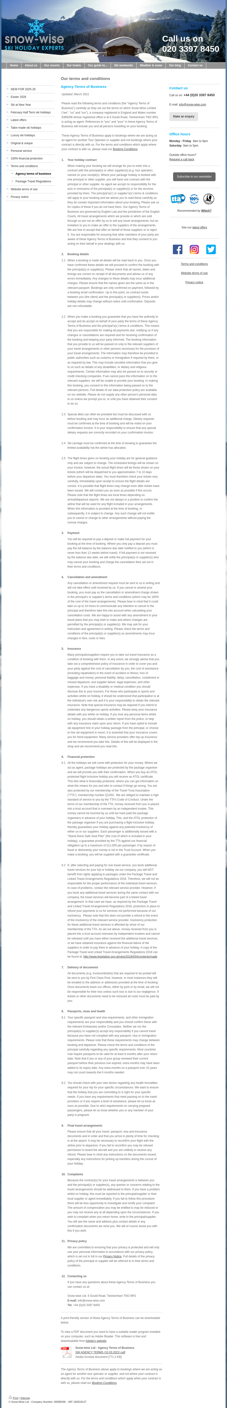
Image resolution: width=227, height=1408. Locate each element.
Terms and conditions (194, 264)
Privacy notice (194, 282)
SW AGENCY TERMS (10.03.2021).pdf (100, 1352)
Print (13, 1398)
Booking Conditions (125, 149)
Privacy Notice (112, 1256)
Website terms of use (194, 273)
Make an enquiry (183, 116)
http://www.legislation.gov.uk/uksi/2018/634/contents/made (120, 956)
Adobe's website (96, 1341)
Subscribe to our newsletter (194, 176)
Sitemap (25, 1398)
